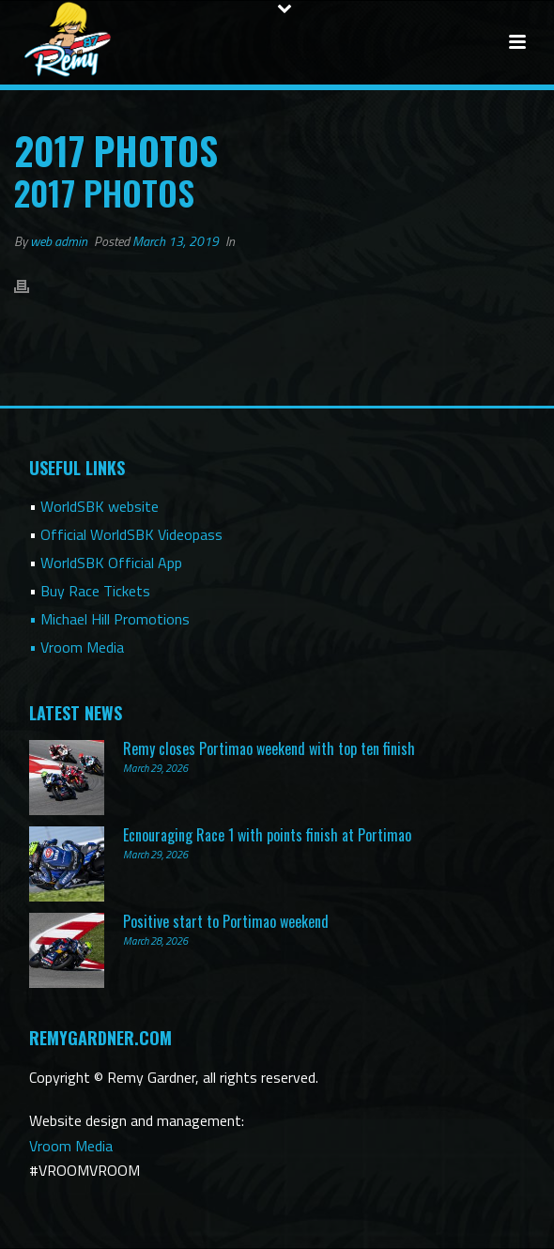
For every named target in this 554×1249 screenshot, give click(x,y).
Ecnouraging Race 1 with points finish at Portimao (267, 834)
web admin (58, 241)
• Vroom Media (76, 647)
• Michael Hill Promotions (109, 618)
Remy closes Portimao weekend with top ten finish (269, 748)
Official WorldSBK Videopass (131, 534)
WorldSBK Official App (111, 562)
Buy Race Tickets (95, 590)
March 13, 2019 (175, 241)
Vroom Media (71, 1145)
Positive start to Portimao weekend (226, 921)
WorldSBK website (99, 506)
